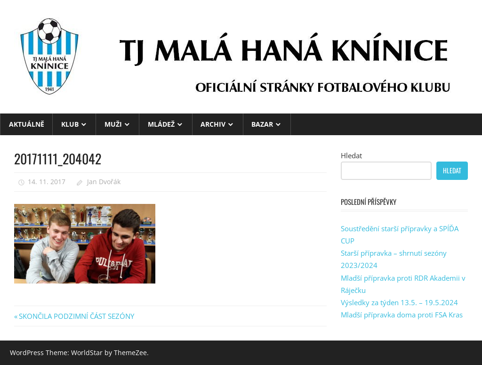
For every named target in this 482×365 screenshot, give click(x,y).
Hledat (351, 155)
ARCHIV (213, 124)
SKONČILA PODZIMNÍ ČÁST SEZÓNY (76, 316)
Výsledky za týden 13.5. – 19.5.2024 (399, 302)
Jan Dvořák (103, 181)
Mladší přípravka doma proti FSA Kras (402, 314)
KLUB (70, 124)
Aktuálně (26, 124)
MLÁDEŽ (161, 124)
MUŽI (113, 124)
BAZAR (262, 124)
